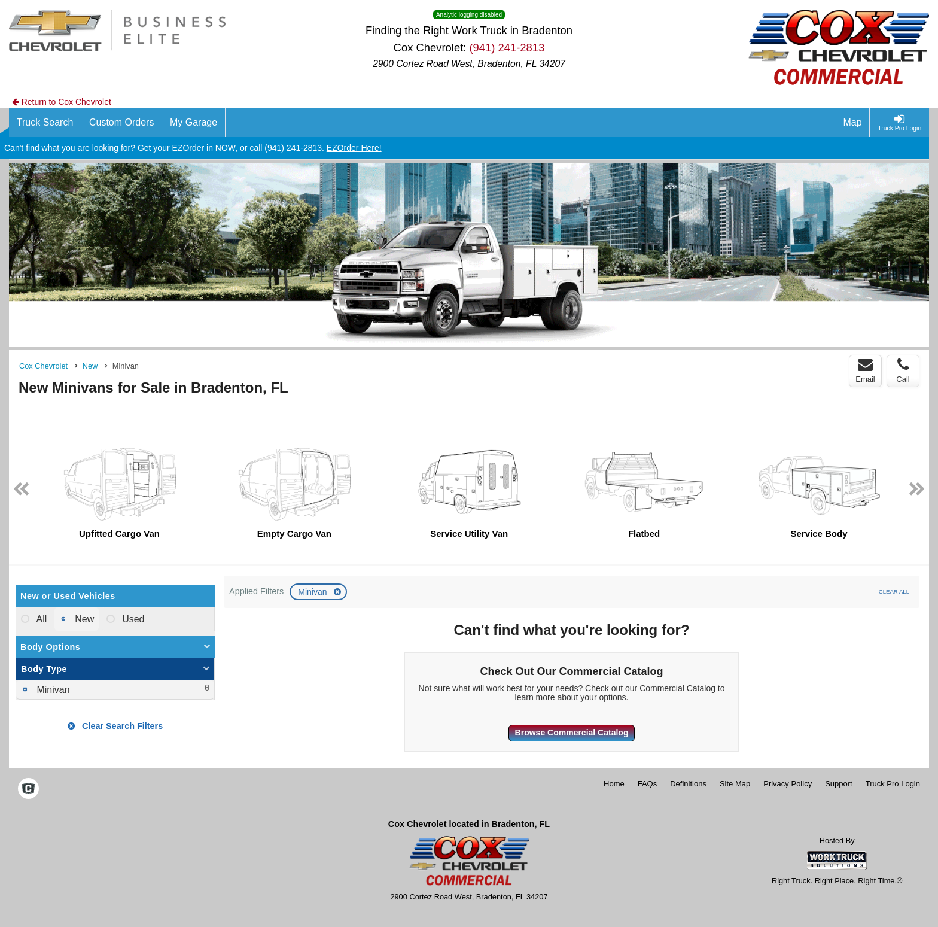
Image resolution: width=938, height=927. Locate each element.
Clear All (894, 591)
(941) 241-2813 (506, 47)
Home (614, 783)
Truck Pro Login (893, 783)
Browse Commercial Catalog (572, 732)
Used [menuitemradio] (132, 619)
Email (865, 370)
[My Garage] (194, 122)
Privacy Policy (787, 783)
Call (902, 370)
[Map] (853, 122)
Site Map (735, 783)
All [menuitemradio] (40, 619)
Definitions (688, 783)
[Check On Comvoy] (28, 789)
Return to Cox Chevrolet (61, 102)
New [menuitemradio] (83, 619)
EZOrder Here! (354, 148)
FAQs (647, 783)
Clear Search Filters (115, 726)
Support (838, 783)
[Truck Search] (45, 122)
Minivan (313, 592)
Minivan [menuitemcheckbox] (52, 690)
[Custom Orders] (121, 122)
